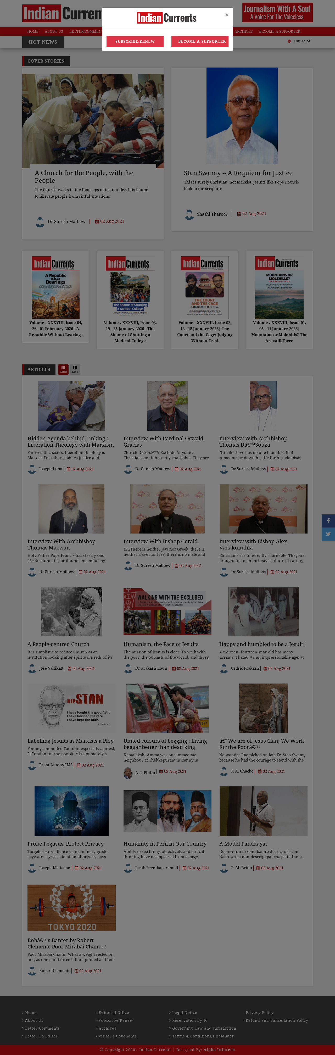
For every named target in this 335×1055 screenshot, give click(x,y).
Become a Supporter (202, 41)
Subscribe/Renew (135, 41)
